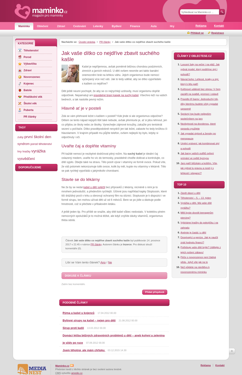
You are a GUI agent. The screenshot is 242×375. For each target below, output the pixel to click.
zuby (20, 137)
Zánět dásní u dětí (190, 193)
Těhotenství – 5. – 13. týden (196, 198)
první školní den (37, 137)
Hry (172, 26)
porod (34, 144)
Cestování (79, 26)
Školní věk (30, 103)
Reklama (200, 25)
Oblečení (42, 26)
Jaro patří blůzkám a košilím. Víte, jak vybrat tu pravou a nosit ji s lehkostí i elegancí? (199, 168)
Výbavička (30, 63)
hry (19, 151)
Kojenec (29, 83)
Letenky (98, 26)
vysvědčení (26, 159)
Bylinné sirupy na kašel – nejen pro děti (89, 320)
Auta (154, 26)
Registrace (217, 33)
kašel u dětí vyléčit (94, 187)
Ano (103, 262)
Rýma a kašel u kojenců (78, 313)
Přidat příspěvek (154, 292)
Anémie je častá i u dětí (193, 232)
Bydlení (116, 26)
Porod (27, 57)
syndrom (23, 144)
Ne (110, 262)
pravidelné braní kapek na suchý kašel (115, 95)
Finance (135, 26)
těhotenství (45, 144)
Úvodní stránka (87, 42)
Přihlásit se (197, 33)
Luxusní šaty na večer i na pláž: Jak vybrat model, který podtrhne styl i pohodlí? (200, 69)
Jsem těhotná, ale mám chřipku (84, 350)
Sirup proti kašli (73, 328)
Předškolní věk (33, 96)
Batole (28, 90)
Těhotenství (31, 50)
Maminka (24, 26)
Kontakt (219, 25)
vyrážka (38, 151)
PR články (104, 42)
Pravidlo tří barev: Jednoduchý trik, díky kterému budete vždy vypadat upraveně (199, 104)
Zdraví (61, 26)
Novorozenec (32, 77)
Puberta (29, 110)
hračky (26, 151)
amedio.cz (76, 373)
